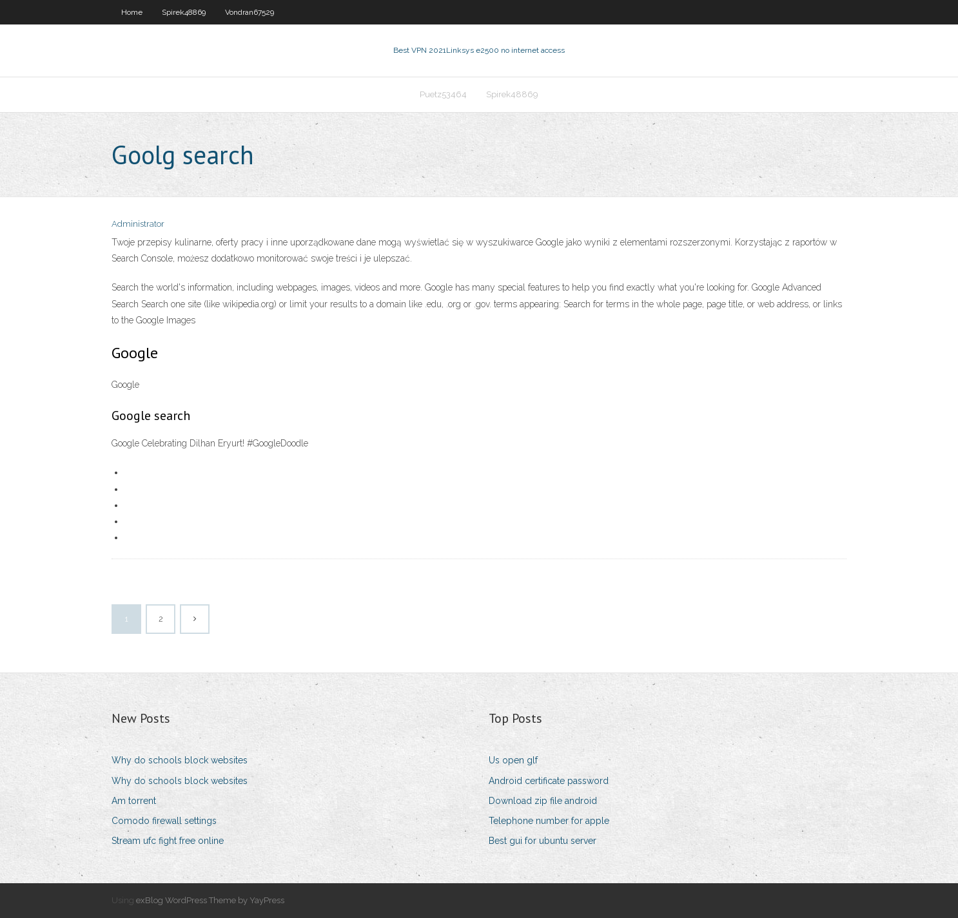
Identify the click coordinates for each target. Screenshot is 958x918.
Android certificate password (549, 781)
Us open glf (513, 760)
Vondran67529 (249, 12)
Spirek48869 (184, 12)
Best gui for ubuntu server (542, 841)
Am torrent (134, 801)
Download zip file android (543, 801)
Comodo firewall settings (164, 821)
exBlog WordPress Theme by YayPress (210, 900)
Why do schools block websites (180, 760)
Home (131, 12)
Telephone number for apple (549, 821)
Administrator (138, 224)
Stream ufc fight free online (168, 841)
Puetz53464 (443, 94)
